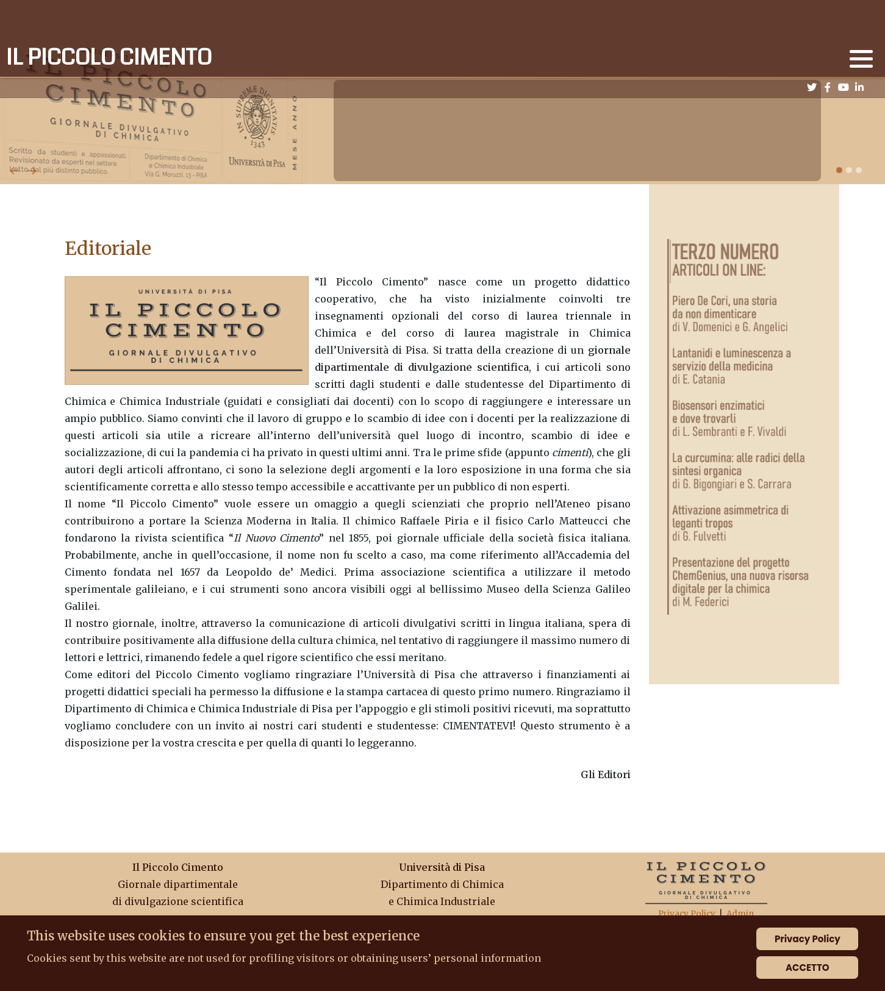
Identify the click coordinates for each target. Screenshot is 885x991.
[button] (861, 58)
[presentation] (14, 169)
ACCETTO (807, 967)
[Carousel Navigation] (442, 156)
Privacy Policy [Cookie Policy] (807, 938)
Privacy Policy (686, 914)
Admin (740, 914)
